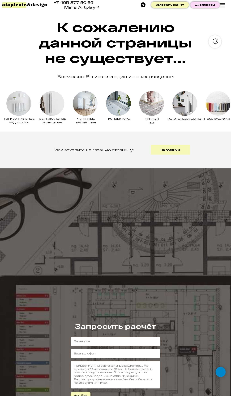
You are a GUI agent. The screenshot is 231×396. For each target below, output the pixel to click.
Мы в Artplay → (82, 7)
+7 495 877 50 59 (73, 2)
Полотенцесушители (186, 118)
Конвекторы (119, 118)
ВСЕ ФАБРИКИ (218, 118)
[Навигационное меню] (222, 4)
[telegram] (143, 4)
